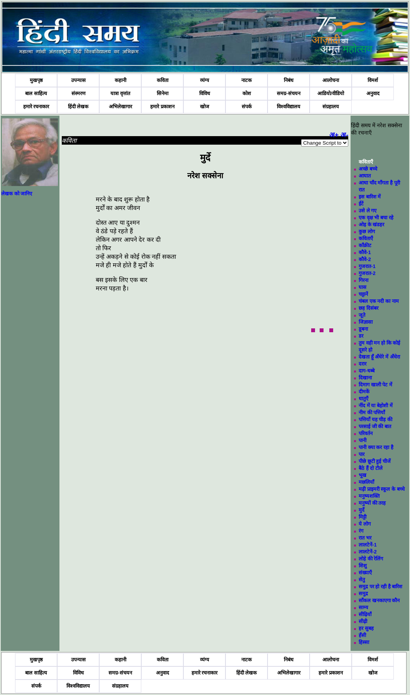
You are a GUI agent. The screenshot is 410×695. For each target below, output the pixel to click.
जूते (362, 315)
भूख (362, 475)
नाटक (246, 80)
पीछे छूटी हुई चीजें (375, 461)
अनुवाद (373, 93)
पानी (362, 440)
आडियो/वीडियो (330, 93)
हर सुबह (366, 628)
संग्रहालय (330, 106)
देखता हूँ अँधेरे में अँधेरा (379, 357)
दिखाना (365, 378)
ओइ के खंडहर (371, 224)
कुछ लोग (367, 231)
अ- (344, 135)
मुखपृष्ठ (36, 80)
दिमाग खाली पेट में (375, 385)
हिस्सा (364, 642)
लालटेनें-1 (368, 545)
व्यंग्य (204, 80)
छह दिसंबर (368, 308)
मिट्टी (362, 517)
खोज (204, 106)
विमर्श (373, 80)
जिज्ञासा (366, 322)
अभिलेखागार (120, 106)
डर (361, 336)
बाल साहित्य (36, 93)
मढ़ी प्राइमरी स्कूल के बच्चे (381, 489)
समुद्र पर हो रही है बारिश (380, 586)
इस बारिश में (370, 197)
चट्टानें (363, 294)
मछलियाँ (366, 482)
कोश (246, 93)
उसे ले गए (367, 210)
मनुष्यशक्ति (369, 496)
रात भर (365, 538)
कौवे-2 (365, 259)
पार (361, 454)
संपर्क (247, 106)
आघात (365, 176)
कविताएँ (366, 238)
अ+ (334, 135)
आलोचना (330, 80)
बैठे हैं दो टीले (371, 468)
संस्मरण (78, 93)
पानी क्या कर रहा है (376, 447)
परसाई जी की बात (375, 426)
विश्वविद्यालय (288, 106)
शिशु (363, 566)
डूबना (363, 329)
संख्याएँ (365, 572)
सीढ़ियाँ (365, 614)
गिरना (363, 280)
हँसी (362, 635)
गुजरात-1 (367, 266)
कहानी (120, 80)
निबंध (288, 80)
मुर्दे (361, 510)
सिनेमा (162, 93)
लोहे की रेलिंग (371, 559)
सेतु (362, 579)
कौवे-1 (365, 252)
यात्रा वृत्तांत (120, 93)
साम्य (363, 607)
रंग (361, 531)
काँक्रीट (365, 245)
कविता (162, 80)
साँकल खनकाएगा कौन (379, 600)
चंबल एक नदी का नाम (378, 301)
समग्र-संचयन (288, 93)
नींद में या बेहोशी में (375, 405)
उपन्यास (78, 80)
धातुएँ (363, 398)
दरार (362, 364)
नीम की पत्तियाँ (372, 412)
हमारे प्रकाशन (162, 106)
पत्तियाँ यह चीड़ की (375, 419)
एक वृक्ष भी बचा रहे (376, 217)
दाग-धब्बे (366, 371)
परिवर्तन (366, 433)
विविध (204, 93)
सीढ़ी (363, 621)
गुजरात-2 (367, 273)
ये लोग (365, 524)
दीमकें (364, 391)
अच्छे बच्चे (368, 169)
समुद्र (363, 593)
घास (362, 287)
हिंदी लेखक (78, 106)
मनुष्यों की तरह (372, 503)
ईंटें (361, 204)
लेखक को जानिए (16, 193)
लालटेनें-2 (368, 552)
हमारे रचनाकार (36, 106)
